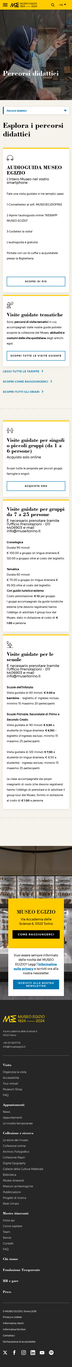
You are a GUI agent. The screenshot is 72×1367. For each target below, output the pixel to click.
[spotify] (51, 1352)
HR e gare (10, 1280)
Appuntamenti (12, 1117)
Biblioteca (9, 1174)
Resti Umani (11, 1203)
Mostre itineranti (13, 1180)
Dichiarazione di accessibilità (19, 1341)
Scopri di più (36, 281)
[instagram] (23, 1352)
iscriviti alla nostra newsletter (36, 984)
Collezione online (14, 1146)
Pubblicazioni (12, 1192)
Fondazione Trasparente (21, 1270)
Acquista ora (36, 486)
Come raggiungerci (36, 934)
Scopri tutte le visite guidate (36, 355)
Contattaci (9, 1335)
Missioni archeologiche (18, 1186)
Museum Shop (12, 1089)
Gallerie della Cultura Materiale (23, 1169)
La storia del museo (15, 1140)
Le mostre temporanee (18, 1123)
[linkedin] (33, 1352)
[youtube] (42, 1352)
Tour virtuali (10, 1083)
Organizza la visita (14, 1072)
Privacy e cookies (12, 1317)
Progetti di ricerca (14, 1198)
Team (6, 1232)
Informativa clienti (13, 1323)
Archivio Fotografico (16, 1151)
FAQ (6, 1095)
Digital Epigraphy (14, 1163)
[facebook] (14, 1352)
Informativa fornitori (14, 1329)
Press (7, 1291)
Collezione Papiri (14, 1157)
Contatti (8, 1243)
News (6, 1112)
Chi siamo (10, 1259)
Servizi (7, 1237)
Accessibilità (11, 1078)
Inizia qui (9, 1220)
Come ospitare (12, 1226)
